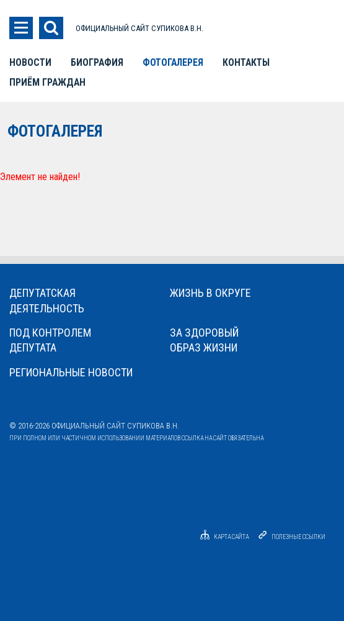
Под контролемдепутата (50, 340)
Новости (30, 62)
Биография (97, 62)
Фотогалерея (173, 62)
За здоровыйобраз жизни (204, 340)
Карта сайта (222, 536)
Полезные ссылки (298, 536)
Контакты (246, 62)
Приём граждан (47, 82)
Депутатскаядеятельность (46, 300)
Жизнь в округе (210, 292)
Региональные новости (71, 372)
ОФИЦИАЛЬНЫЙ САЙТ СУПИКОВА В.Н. (139, 28)
